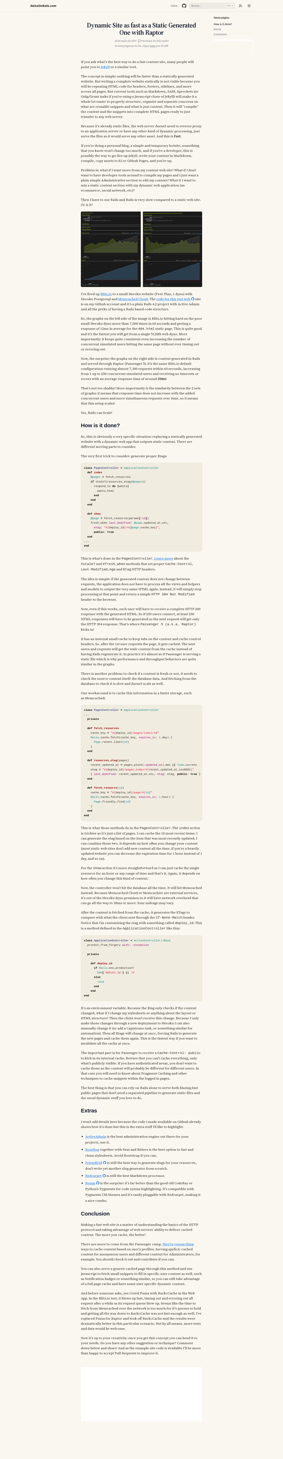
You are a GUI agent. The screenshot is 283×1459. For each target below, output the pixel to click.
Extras (217, 29)
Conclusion (220, 34)
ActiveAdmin (95, 1132)
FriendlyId (93, 1158)
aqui (152, 46)
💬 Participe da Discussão (153, 41)
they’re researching (178, 1239)
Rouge (90, 1178)
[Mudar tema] (249, 5)
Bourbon (92, 1145)
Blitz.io (106, 294)
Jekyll (105, 66)
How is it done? (223, 24)
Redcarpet (93, 1171)
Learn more (163, 558)
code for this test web (173, 299)
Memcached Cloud (133, 299)
